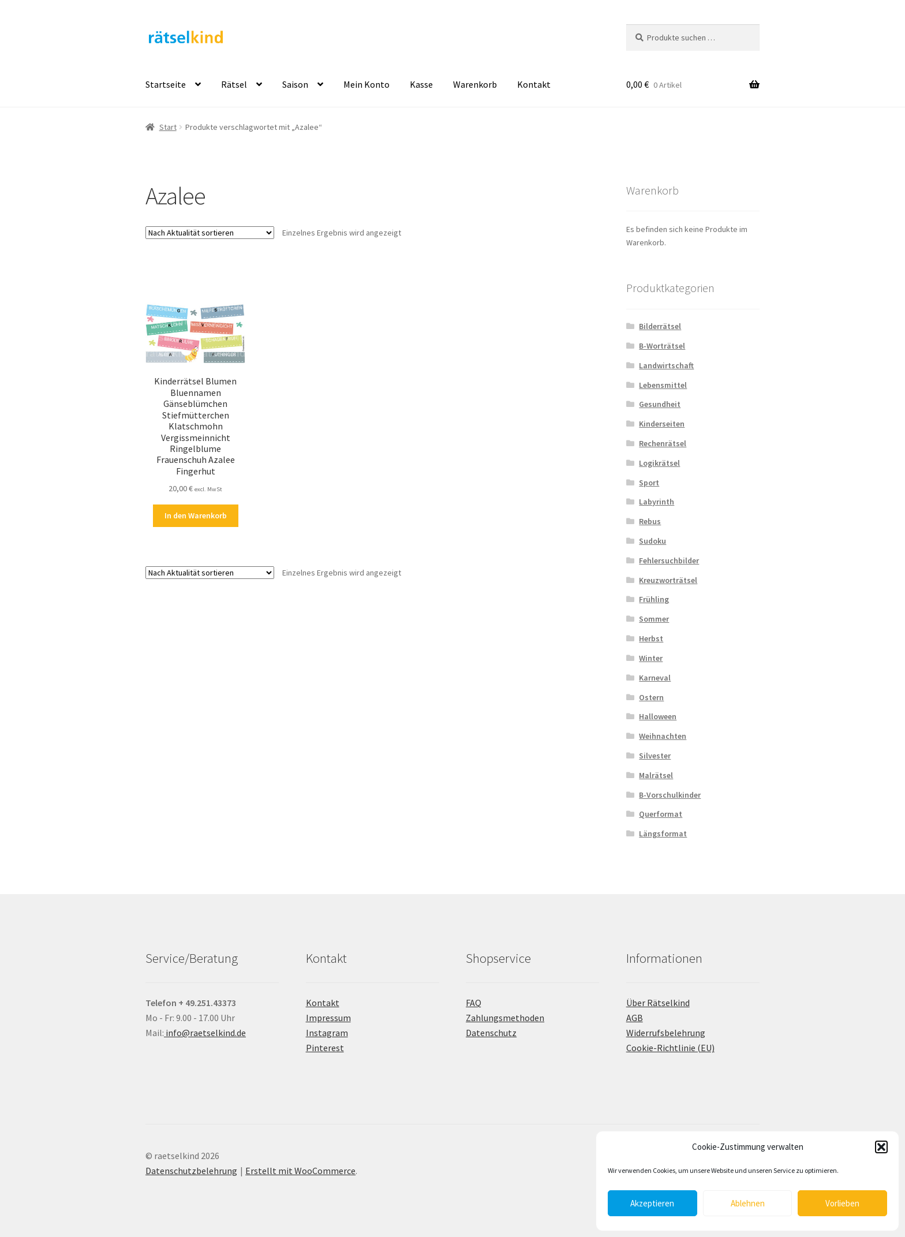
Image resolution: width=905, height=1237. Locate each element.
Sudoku (652, 541)
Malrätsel (656, 775)
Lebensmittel (663, 385)
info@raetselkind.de (205, 1032)
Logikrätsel (659, 463)
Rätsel (234, 84)
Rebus (650, 521)
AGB (634, 1017)
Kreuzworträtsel (668, 580)
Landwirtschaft (666, 365)
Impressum (328, 1017)
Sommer (654, 619)
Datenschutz (491, 1032)
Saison (295, 84)
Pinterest (325, 1047)
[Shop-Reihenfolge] (209, 232)
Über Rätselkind (658, 1002)
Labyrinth (656, 501)
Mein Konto (366, 84)
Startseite (165, 84)
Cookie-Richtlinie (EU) (670, 1047)
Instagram (327, 1032)
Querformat (660, 814)
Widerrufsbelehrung (665, 1032)
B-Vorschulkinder (670, 795)
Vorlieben (842, 1203)
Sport (649, 482)
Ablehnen (748, 1203)
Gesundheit (659, 404)
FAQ (473, 1002)
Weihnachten (662, 736)
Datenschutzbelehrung (191, 1170)
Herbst (651, 638)
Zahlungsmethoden (505, 1017)
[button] (881, 1147)
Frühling (654, 599)
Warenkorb (475, 84)
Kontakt (534, 84)
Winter (651, 658)
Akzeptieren (652, 1203)
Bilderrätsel (660, 326)
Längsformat (663, 833)
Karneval (655, 677)
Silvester (655, 755)
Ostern (651, 697)
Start (168, 127)
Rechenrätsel (662, 443)
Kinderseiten (662, 423)
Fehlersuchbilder (669, 560)
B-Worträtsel (662, 346)
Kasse (421, 84)
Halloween (657, 716)
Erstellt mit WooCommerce (300, 1170)
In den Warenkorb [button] (195, 515)
